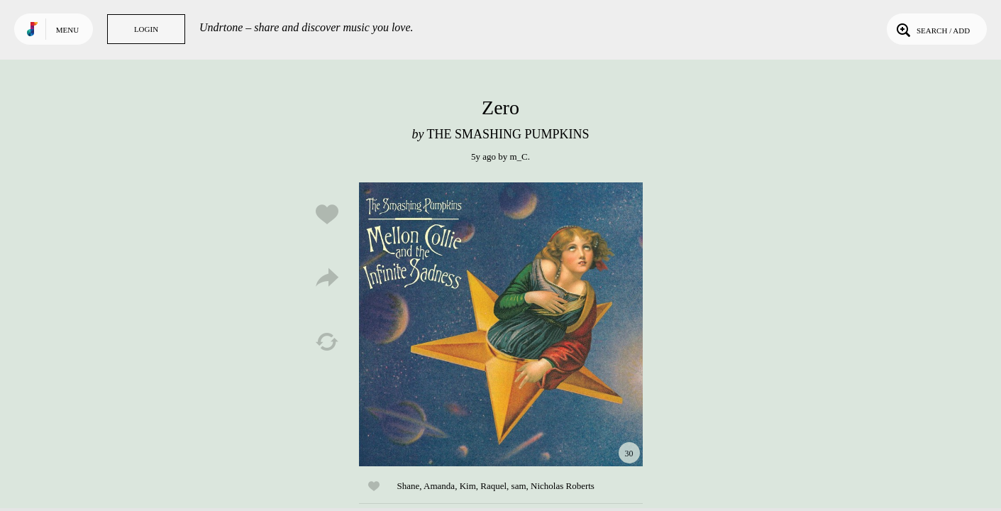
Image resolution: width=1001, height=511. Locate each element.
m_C (518, 156)
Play (500, 324)
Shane (408, 485)
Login (146, 29)
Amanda (439, 485)
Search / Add (932, 29)
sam (518, 485)
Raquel (493, 485)
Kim (468, 485)
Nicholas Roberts (562, 485)
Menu (67, 30)
